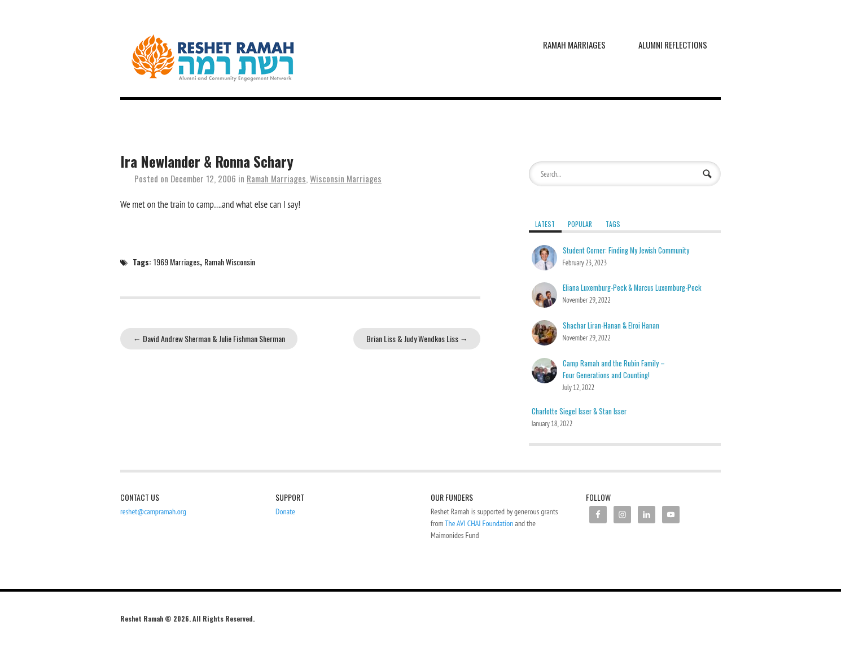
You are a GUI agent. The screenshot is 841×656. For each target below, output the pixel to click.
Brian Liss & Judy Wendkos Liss (417, 338)
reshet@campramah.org (153, 511)
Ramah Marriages (574, 44)
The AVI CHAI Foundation (479, 523)
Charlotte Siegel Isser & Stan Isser (579, 411)
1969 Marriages (177, 262)
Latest (545, 224)
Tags (613, 224)
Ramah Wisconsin (229, 262)
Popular (580, 224)
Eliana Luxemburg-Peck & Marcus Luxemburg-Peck (632, 287)
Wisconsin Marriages (346, 178)
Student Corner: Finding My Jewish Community (626, 250)
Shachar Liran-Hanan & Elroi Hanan (611, 325)
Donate (285, 511)
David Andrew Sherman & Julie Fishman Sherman (209, 338)
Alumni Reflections (672, 44)
